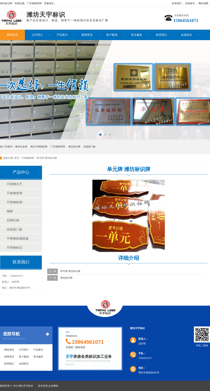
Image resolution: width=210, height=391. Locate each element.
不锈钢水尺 (14, 184)
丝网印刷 (13, 220)
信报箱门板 (89, 146)
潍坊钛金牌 (21, 146)
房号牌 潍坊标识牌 (70, 271)
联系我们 (177, 3)
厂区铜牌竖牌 (57, 146)
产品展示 (62, 34)
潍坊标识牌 (74, 146)
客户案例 (111, 34)
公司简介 (37, 34)
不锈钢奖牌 (14, 193)
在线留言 (190, 3)
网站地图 (203, 3)
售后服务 (136, 34)
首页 (16, 158)
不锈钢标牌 (14, 202)
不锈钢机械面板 (18, 238)
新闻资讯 (87, 34)
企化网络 (53, 386)
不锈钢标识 (14, 247)
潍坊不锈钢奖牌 (38, 146)
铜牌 (10, 211)
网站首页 (12, 34)
